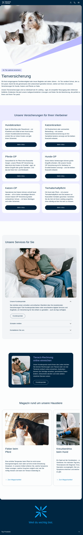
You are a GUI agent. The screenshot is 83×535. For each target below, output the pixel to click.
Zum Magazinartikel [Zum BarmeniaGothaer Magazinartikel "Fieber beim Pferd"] (13, 478)
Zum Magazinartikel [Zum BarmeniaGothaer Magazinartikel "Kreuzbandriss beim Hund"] (64, 478)
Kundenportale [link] (18, 319)
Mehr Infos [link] (21, 146)
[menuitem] (71, 3)
